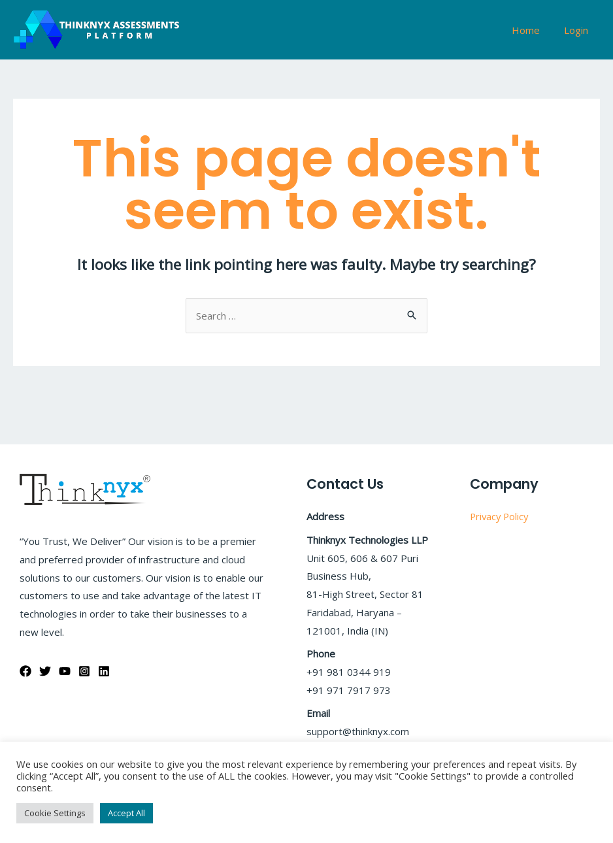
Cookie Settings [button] (55, 813)
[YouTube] (65, 671)
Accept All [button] (126, 813)
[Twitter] (45, 671)
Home (532, 30)
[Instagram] (84, 671)
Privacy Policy (500, 516)
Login (578, 30)
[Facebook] (25, 671)
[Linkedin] (104, 671)
